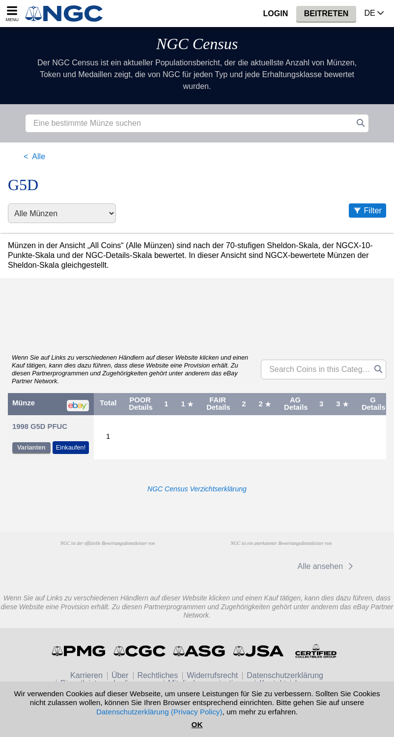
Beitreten (326, 13)
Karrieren (86, 675)
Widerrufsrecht (212, 675)
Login (275, 13)
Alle (38, 156)
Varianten (31, 447)
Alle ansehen (327, 566)
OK (197, 724)
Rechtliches (158, 675)
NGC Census (197, 44)
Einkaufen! (70, 447)
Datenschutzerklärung (285, 675)
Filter (373, 210)
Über (120, 675)
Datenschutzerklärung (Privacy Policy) (159, 712)
